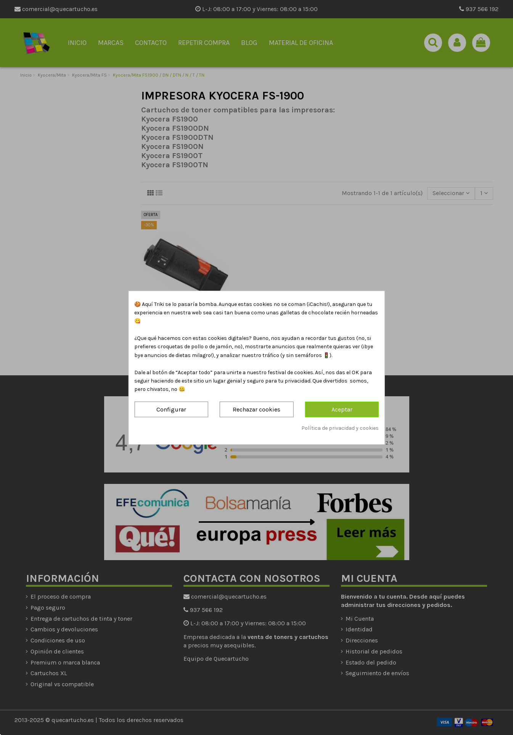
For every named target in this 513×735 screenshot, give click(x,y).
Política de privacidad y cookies (340, 428)
